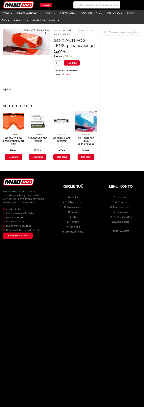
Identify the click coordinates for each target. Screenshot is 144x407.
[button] (44, 33)
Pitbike (7, 13)
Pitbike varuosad (29, 13)
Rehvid (132, 13)
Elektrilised (68, 13)
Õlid (5, 20)
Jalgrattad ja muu (46, 20)
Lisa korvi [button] (13, 157)
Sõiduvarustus (92, 13)
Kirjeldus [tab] (7, 90)
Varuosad (115, 13)
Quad (50, 13)
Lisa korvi (72, 63)
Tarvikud (21, 20)
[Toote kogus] (58, 63)
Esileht (57, 30)
